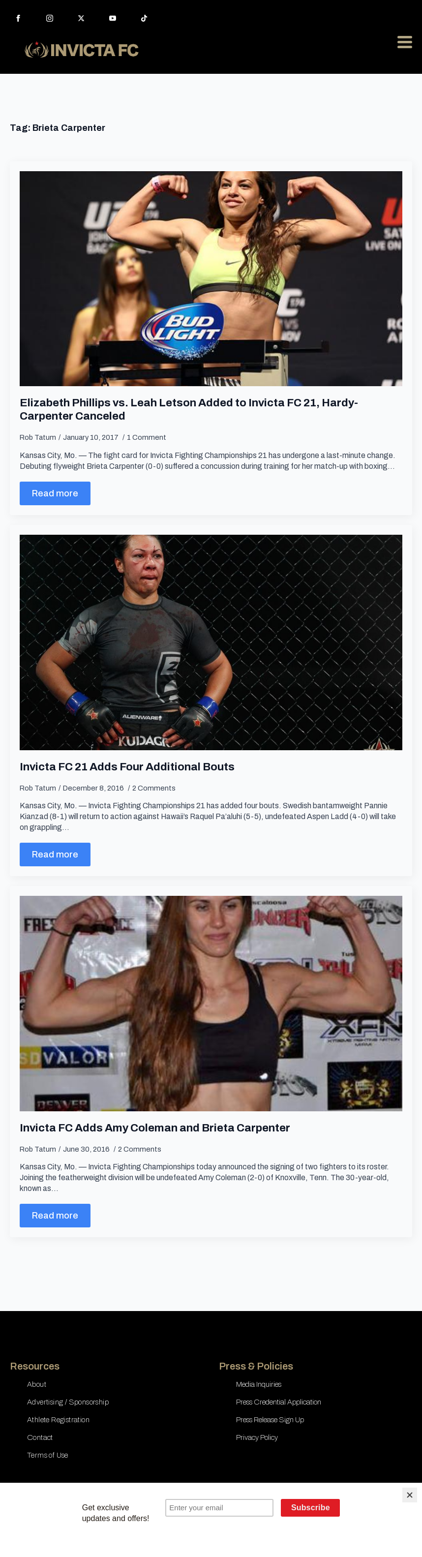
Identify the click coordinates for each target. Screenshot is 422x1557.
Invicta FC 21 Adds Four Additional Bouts (127, 767)
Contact (40, 1437)
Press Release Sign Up (270, 1420)
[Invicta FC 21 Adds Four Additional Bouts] (211, 642)
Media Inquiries (258, 1384)
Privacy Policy (257, 1437)
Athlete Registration (58, 1420)
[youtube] (112, 18)
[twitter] (81, 18)
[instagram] (49, 18)
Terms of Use (47, 1455)
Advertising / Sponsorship (68, 1402)
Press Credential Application (278, 1402)
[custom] (144, 18)
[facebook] (18, 18)
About (36, 1384)
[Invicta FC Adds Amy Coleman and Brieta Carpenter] (211, 1003)
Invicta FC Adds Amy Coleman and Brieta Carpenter (155, 1128)
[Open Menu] (404, 41)
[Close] (409, 1495)
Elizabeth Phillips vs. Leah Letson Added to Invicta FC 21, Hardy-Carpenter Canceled (189, 409)
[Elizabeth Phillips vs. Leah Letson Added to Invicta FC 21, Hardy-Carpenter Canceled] (211, 279)
